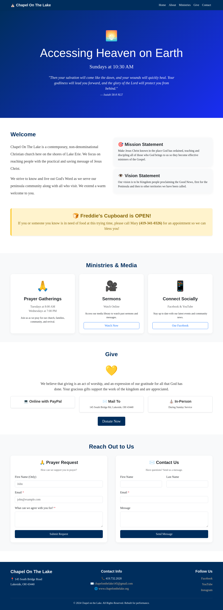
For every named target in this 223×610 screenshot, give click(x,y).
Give (196, 5)
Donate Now (111, 421)
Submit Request (59, 534)
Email (19, 492)
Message (125, 507)
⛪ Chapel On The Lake (30, 5)
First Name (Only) (25, 476)
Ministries (185, 5)
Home (162, 5)
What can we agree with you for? (35, 507)
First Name (126, 476)
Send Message (164, 534)
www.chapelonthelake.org (114, 588)
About (172, 5)
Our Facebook (180, 325)
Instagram (207, 590)
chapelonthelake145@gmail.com (114, 583)
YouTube (207, 584)
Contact (206, 5)
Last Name (172, 476)
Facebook (207, 578)
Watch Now (111, 325)
